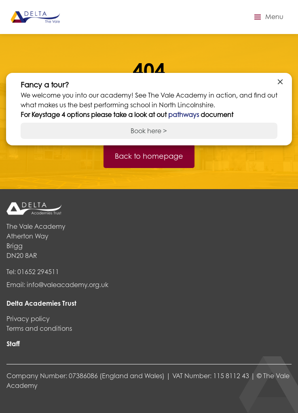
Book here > (149, 130)
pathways (184, 114)
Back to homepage (149, 156)
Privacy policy (28, 318)
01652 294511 (38, 271)
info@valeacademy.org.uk (67, 284)
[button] (267, 17)
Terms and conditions (39, 328)
